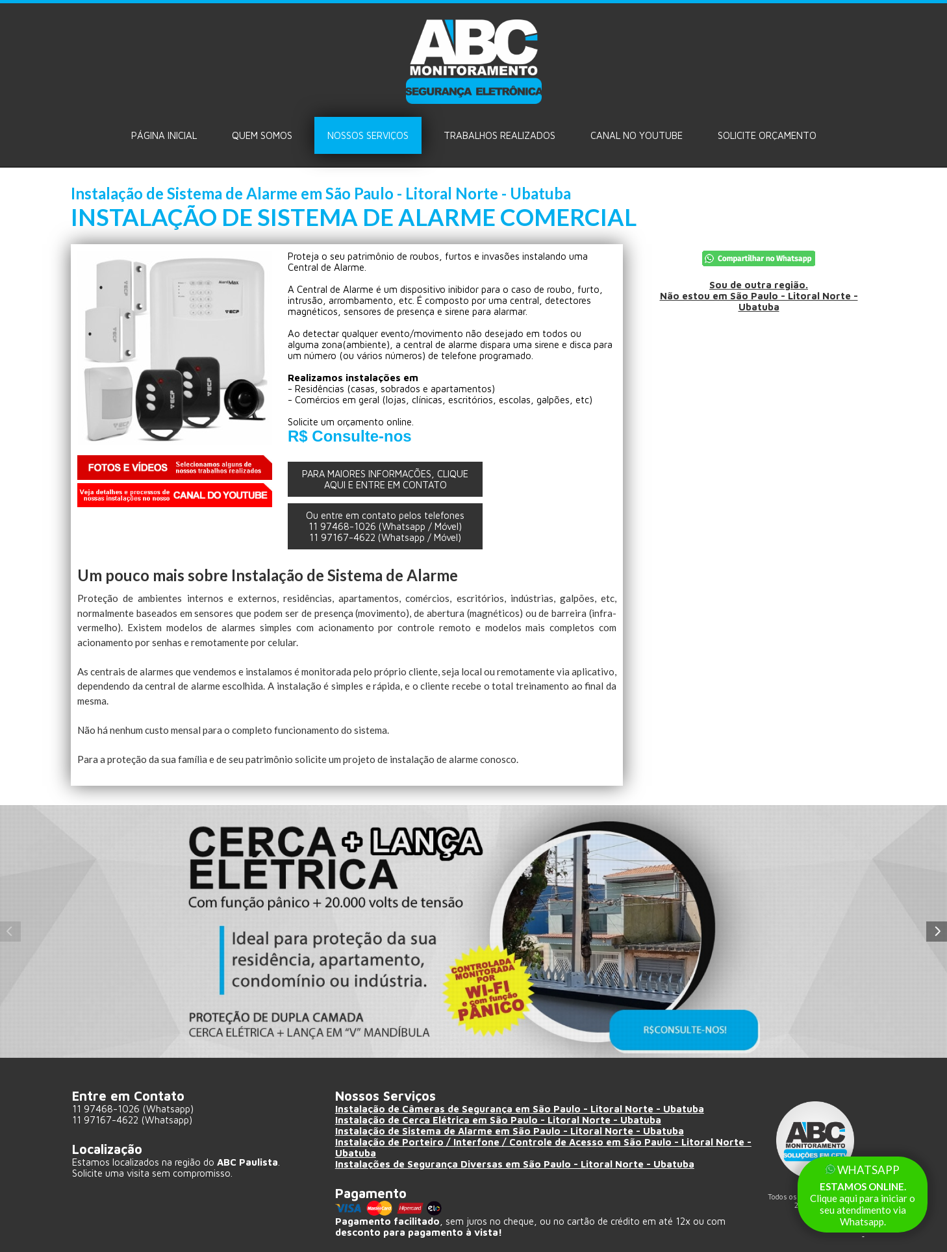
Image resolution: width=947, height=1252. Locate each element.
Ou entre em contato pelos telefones (385, 526)
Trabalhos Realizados (499, 135)
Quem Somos (262, 135)
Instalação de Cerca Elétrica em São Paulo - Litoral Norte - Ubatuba (498, 1119)
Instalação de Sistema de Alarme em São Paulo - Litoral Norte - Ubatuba (510, 1130)
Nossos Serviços (368, 135)
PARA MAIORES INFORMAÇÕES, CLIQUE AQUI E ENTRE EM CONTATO (385, 479)
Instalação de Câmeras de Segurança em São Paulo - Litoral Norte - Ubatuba (520, 1108)
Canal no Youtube (636, 135)
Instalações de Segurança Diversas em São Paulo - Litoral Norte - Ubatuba (515, 1164)
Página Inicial (164, 135)
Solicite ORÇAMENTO (767, 135)
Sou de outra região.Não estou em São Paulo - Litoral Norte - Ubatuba (758, 295)
